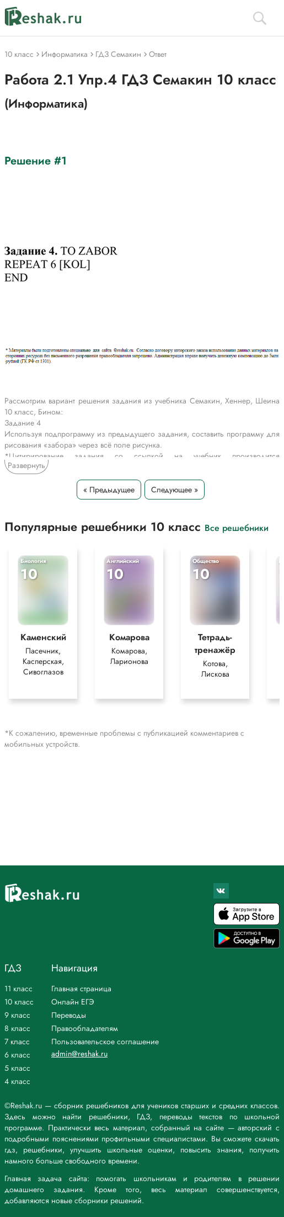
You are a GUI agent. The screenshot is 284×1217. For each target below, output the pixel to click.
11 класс (18, 988)
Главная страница (81, 988)
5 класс (17, 1067)
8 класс (17, 1028)
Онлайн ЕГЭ (72, 1001)
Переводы (68, 1015)
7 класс (17, 1041)
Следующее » (174, 489)
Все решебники (237, 527)
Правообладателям (84, 1028)
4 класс (17, 1081)
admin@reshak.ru (79, 1053)
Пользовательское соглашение (105, 1041)
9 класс (17, 1015)
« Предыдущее (109, 489)
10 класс (19, 1001)
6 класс (17, 1054)
